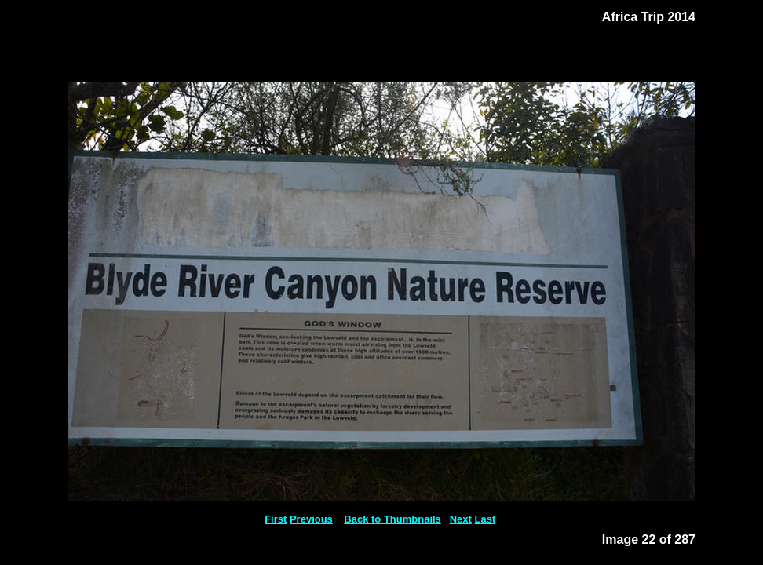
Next (461, 519)
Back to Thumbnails (392, 519)
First (276, 519)
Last (485, 519)
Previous (311, 519)
